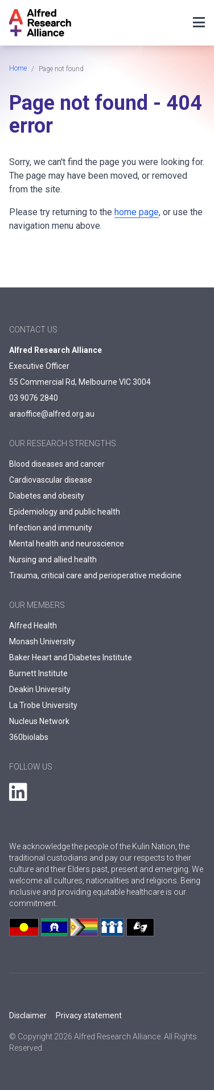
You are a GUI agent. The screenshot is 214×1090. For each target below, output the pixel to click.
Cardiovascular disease (50, 479)
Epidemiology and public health (64, 511)
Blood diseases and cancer (57, 463)
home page (136, 212)
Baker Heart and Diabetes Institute (70, 657)
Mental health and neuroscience (66, 543)
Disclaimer (28, 1015)
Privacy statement (89, 1015)
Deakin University (40, 689)
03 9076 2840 (33, 397)
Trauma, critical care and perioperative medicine (95, 575)
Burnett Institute (38, 673)
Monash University (42, 641)
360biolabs (28, 737)
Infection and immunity (50, 527)
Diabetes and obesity (46, 495)
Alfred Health (33, 625)
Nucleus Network (39, 721)
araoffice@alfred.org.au (51, 413)
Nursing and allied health (53, 559)
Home (18, 68)
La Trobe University (43, 705)
